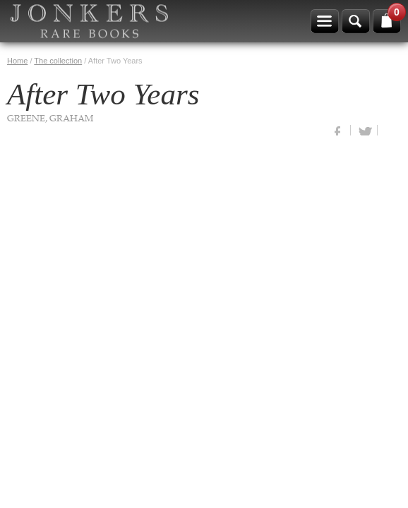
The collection (58, 60)
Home (17, 60)
